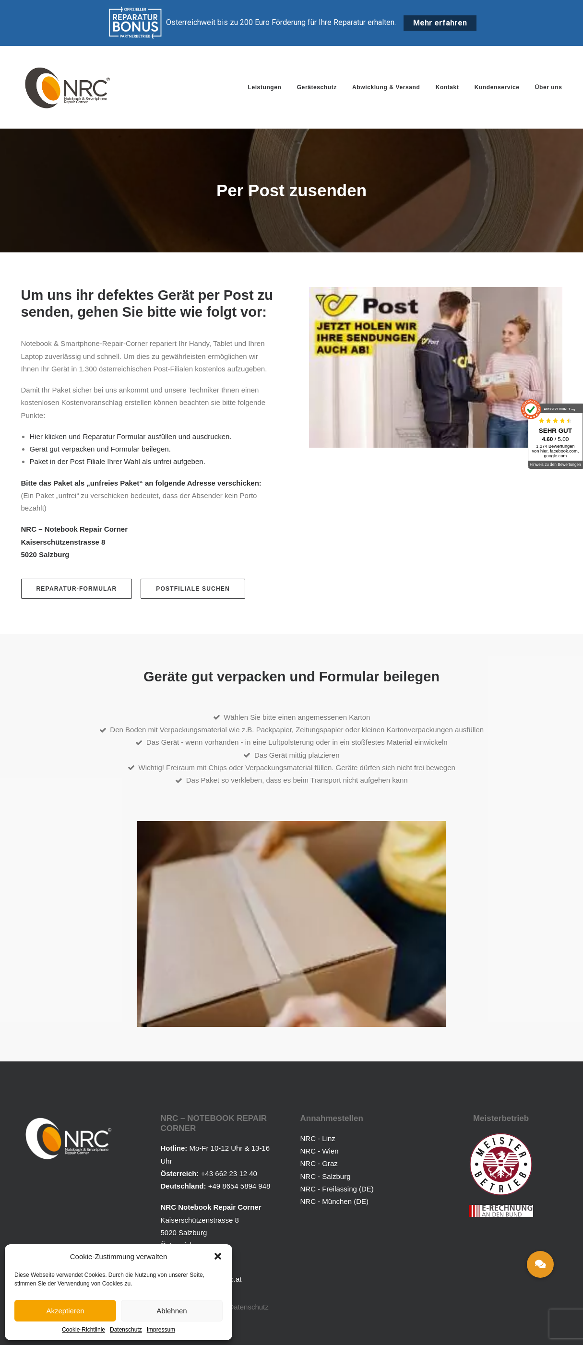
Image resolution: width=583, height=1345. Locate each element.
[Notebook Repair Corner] (67, 87)
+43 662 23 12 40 (229, 1173)
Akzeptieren (65, 1311)
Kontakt (447, 87)
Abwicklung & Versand (386, 87)
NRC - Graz (319, 1163)
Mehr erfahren (440, 22)
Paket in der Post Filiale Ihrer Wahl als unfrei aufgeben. (117, 461)
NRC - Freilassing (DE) (337, 1188)
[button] (218, 1256)
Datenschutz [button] (248, 1306)
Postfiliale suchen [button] (193, 588)
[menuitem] (268, 87)
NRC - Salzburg (325, 1176)
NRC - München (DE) (334, 1201)
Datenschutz (126, 1329)
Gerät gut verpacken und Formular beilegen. (100, 449)
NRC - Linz (317, 1138)
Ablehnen (171, 1311)
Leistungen (264, 87)
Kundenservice (497, 87)
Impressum (161, 1329)
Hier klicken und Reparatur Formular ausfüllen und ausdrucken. (131, 436)
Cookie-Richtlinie (83, 1329)
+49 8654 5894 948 (239, 1186)
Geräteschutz (317, 87)
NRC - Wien (319, 1151)
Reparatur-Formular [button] (76, 588)
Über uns (548, 87)
